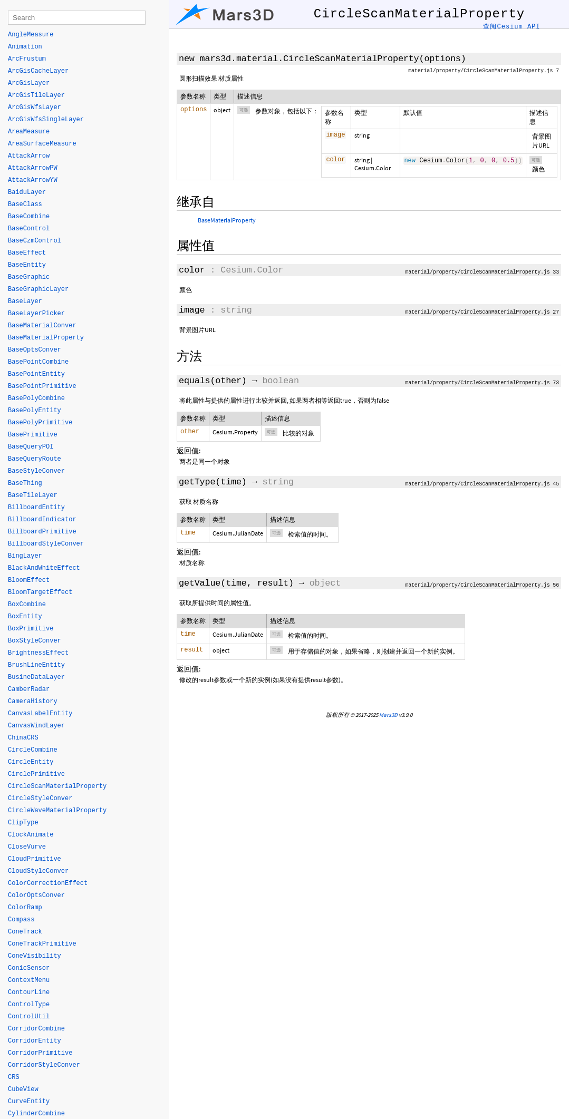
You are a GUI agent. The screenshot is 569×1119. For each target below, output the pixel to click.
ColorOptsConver (36, 895)
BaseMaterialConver (42, 325)
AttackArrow (29, 156)
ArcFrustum (27, 59)
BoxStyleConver (34, 641)
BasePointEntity (36, 374)
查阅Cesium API (511, 27)
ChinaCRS (23, 738)
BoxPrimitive (30, 629)
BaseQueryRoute (34, 459)
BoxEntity (25, 616)
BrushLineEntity (36, 665)
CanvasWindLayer (36, 725)
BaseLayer (25, 301)
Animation (25, 47)
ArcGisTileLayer (36, 95)
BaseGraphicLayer (38, 289)
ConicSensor (29, 968)
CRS (14, 1077)
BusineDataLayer (36, 677)
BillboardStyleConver (46, 544)
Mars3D (388, 714)
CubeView (23, 1089)
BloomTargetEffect (40, 592)
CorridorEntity (34, 1041)
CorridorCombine (36, 1029)
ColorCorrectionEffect (48, 883)
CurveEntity (29, 1101)
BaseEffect (27, 253)
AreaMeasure (29, 131)
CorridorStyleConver (44, 1065)
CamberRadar (29, 689)
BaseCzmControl (34, 241)
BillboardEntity (36, 507)
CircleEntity (30, 762)
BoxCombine (27, 604)
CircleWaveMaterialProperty (57, 810)
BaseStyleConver (36, 471)
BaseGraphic (29, 277)
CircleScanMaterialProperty (57, 786)
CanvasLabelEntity (40, 713)
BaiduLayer (27, 192)
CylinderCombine (36, 1113)
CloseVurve (27, 847)
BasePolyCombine (36, 398)
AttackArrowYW (32, 180)
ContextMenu (29, 980)
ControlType (29, 1004)
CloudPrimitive (34, 859)
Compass (21, 919)
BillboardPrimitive (42, 532)
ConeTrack (25, 932)
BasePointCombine (38, 362)
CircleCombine (32, 750)
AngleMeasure (30, 34)
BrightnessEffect (38, 653)
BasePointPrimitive (42, 386)
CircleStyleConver (40, 798)
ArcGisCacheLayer (38, 71)
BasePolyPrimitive (40, 422)
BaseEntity (27, 265)
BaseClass (25, 204)
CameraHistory (32, 701)
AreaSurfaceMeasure (42, 144)
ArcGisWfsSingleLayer (46, 119)
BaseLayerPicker (36, 313)
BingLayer (25, 556)
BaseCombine (29, 216)
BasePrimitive (32, 435)
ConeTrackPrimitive (42, 944)
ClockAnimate (30, 835)
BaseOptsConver (34, 350)
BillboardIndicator (42, 519)
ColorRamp (25, 907)
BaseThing (25, 483)
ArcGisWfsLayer (34, 107)
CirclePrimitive (36, 774)
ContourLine (29, 992)
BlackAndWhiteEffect (44, 568)
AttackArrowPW (32, 168)
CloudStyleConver (38, 871)
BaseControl (29, 228)
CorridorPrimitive (40, 1053)
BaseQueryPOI (30, 447)
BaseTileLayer (32, 495)
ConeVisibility (34, 956)
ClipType (23, 822)
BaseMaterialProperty (227, 220)
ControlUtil (29, 1016)
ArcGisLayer (29, 83)
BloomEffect (29, 580)
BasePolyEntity (34, 410)
